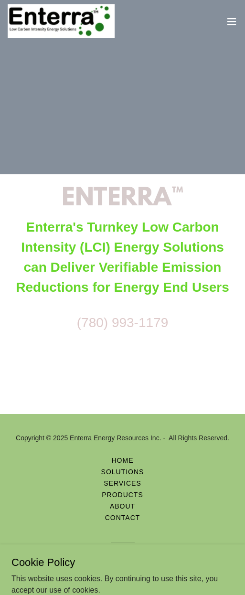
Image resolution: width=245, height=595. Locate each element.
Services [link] (122, 483)
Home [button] (123, 460)
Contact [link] (122, 517)
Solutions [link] (122, 472)
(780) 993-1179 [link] (122, 322)
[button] (231, 21)
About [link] (122, 506)
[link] (61, 21)
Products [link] (122, 495)
